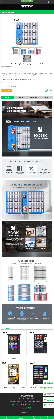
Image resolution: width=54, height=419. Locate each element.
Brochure (50, 90)
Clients (34, 401)
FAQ (25, 401)
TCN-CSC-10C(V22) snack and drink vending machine (40, 356)
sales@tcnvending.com (36, 404)
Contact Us (38, 401)
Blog (36, 412)
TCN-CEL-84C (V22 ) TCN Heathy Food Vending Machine (40, 387)
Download (29, 401)
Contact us (7, 90)
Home (10, 401)
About (18, 401)
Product (14, 401)
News (22, 401)
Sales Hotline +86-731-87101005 (22, 404)
